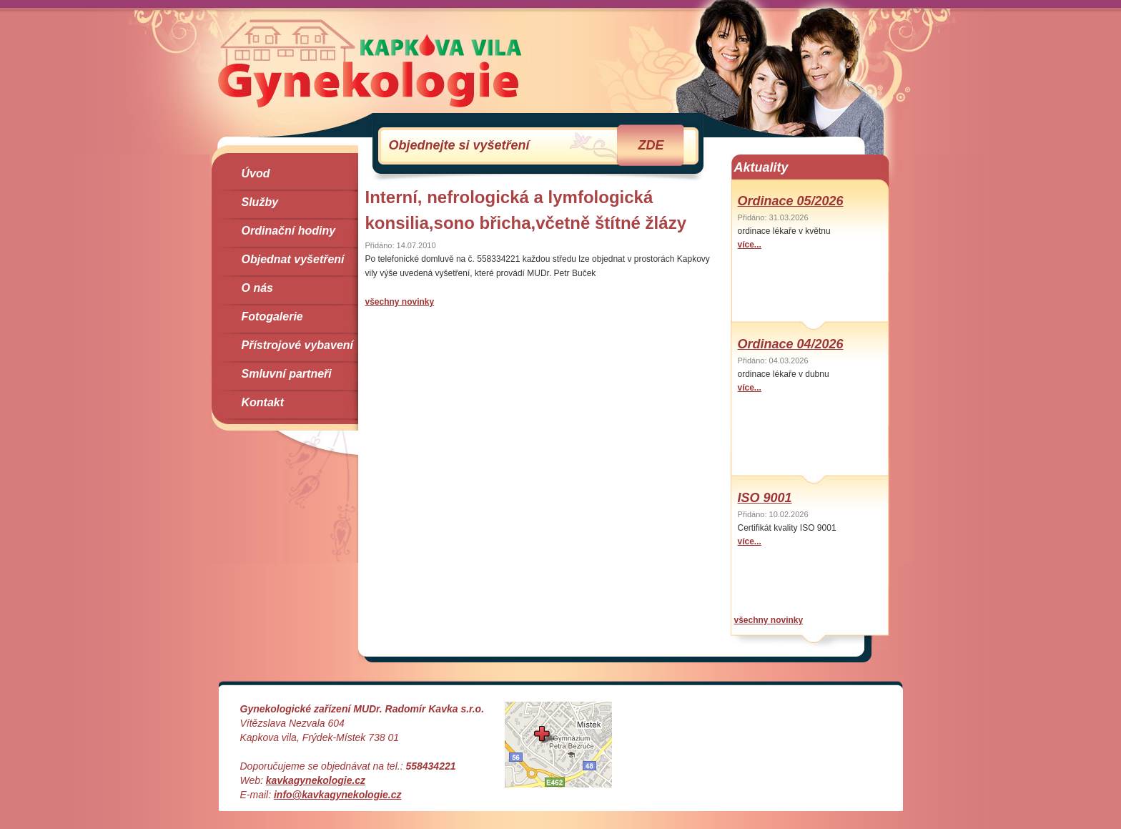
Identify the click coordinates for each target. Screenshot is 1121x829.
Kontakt (263, 402)
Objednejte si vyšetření (526, 145)
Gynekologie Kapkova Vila (369, 63)
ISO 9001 (765, 498)
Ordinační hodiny (289, 231)
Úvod (256, 173)
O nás (257, 288)
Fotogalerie (272, 316)
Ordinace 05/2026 (791, 201)
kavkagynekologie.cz (315, 780)
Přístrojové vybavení (298, 345)
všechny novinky (400, 302)
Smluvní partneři (287, 374)
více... (749, 245)
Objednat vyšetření (293, 259)
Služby (260, 202)
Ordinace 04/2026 (791, 344)
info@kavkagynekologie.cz (338, 794)
